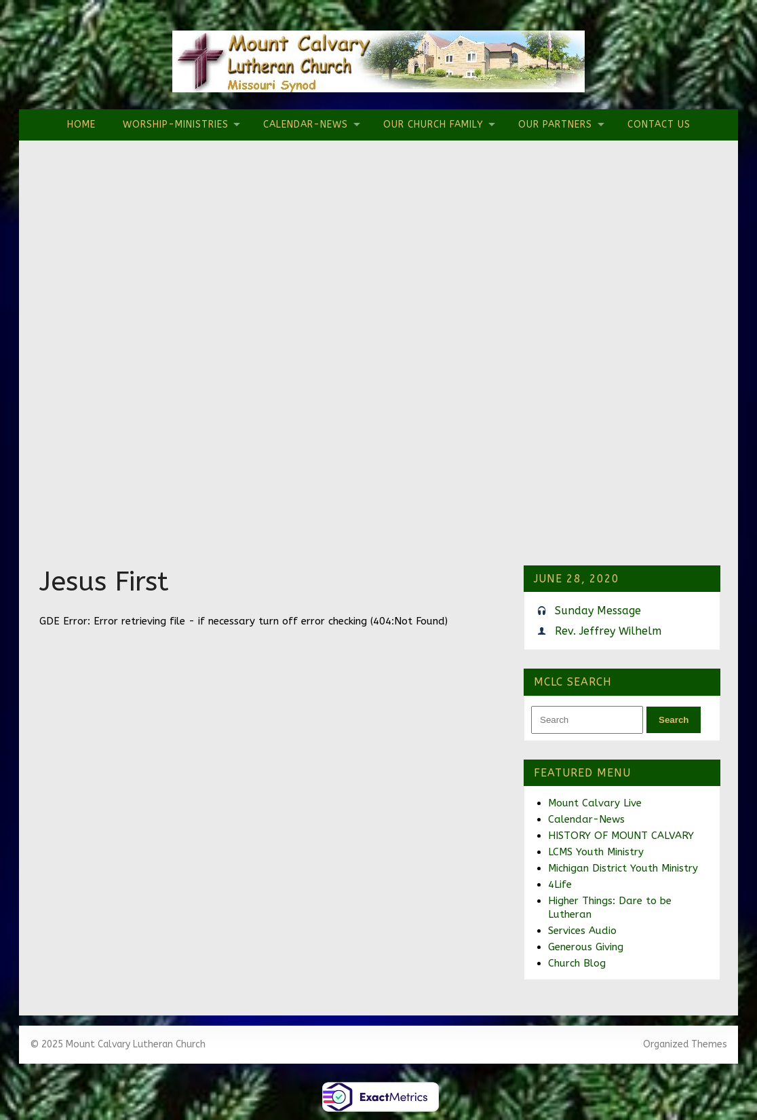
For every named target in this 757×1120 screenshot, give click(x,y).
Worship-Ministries (176, 124)
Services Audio (582, 931)
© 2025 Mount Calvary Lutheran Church (118, 1044)
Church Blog (577, 963)
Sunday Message (598, 610)
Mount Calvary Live (595, 803)
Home (81, 124)
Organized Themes (685, 1044)
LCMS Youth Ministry (596, 852)
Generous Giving (585, 947)
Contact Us (659, 124)
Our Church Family (433, 124)
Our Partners (555, 124)
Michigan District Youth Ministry (623, 868)
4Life (560, 884)
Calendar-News (305, 124)
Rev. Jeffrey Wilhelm (608, 630)
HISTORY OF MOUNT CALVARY (621, 835)
